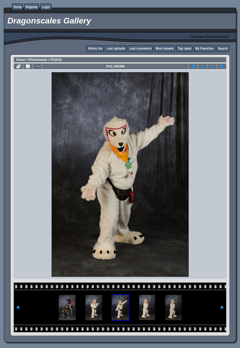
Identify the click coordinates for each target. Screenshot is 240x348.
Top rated (184, 48)
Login (46, 7)
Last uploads (115, 48)
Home (17, 7)
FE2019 (56, 60)
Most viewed (164, 48)
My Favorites (204, 48)
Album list (95, 48)
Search (223, 48)
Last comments (140, 48)
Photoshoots (37, 60)
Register (32, 7)
